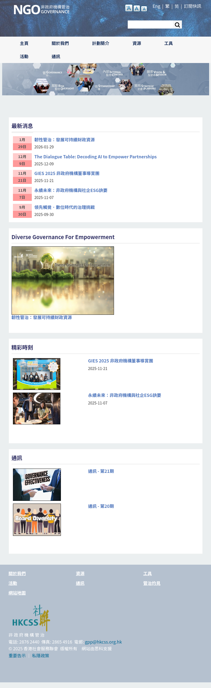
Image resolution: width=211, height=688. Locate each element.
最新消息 (22, 126)
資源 (137, 43)
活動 (24, 56)
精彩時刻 (22, 347)
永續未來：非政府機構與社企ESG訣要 (71, 190)
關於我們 (60, 43)
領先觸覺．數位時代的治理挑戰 (64, 207)
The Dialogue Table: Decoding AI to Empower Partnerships (95, 156)
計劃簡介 (100, 43)
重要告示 (17, 655)
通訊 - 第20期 (101, 506)
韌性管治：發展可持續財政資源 (64, 139)
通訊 (56, 56)
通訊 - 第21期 (101, 471)
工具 (168, 43)
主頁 (24, 43)
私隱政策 (40, 655)
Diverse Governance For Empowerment (63, 237)
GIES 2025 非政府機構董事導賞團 (67, 173)
